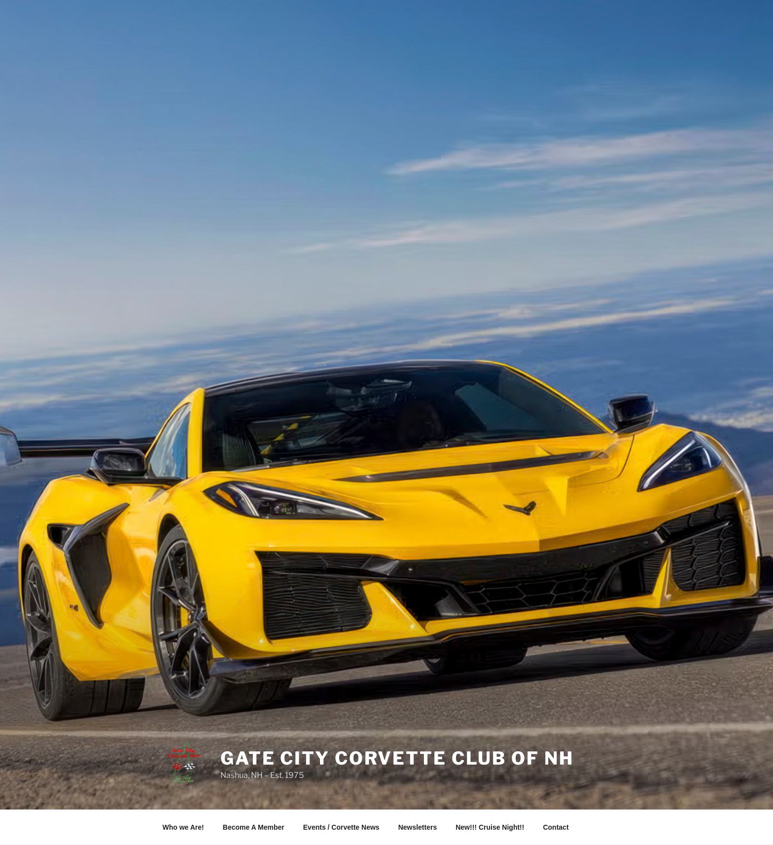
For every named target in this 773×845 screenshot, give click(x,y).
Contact (555, 827)
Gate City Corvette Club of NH (397, 758)
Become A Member (253, 827)
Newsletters (417, 827)
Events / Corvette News (341, 827)
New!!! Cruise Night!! (490, 827)
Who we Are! (183, 827)
